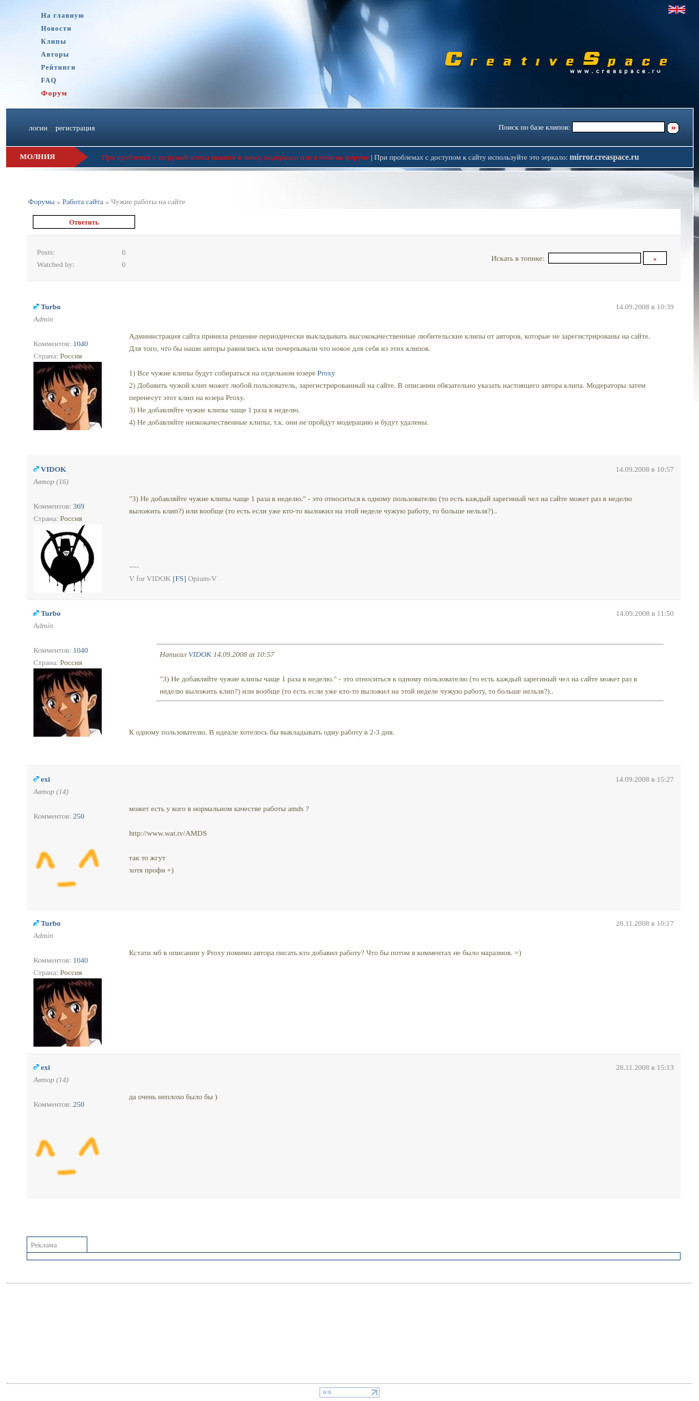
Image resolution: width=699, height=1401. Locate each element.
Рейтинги (58, 67)
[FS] (179, 578)
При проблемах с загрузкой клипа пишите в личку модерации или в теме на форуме (235, 157)
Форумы (41, 201)
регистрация (75, 128)
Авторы (55, 54)
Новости (56, 28)
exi (45, 779)
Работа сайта (82, 201)
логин (38, 128)
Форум (54, 93)
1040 (80, 343)
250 (79, 816)
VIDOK (53, 469)
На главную (63, 15)
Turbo (51, 306)
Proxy (326, 373)
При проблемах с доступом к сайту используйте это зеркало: (471, 157)
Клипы (53, 41)
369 (79, 506)
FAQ (49, 80)
